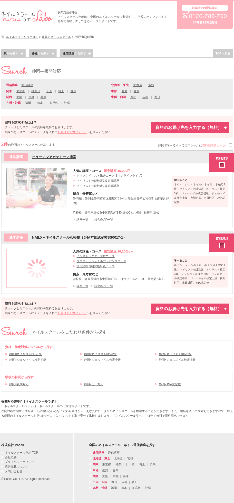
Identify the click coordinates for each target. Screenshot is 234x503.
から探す (13, 53)
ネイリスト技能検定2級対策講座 (98, 186)
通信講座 (27, 85)
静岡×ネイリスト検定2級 (100, 354)
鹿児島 (53, 103)
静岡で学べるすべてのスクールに (191, 145)
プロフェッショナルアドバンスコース (101, 261)
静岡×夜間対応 (19, 384)
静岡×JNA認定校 (170, 384)
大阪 (19, 97)
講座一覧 (82, 219)
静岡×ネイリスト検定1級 (25, 354)
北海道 (137, 85)
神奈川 (35, 91)
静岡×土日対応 (93, 384)
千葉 (49, 91)
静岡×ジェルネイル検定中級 (102, 359)
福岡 (28, 103)
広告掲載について (16, 466)
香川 (157, 97)
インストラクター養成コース (96, 256)
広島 (145, 97)
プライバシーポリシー (19, 462)
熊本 (40, 103)
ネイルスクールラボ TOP (21, 452)
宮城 (151, 85)
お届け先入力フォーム (72, 132)
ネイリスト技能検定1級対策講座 (98, 180)
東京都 (20, 91)
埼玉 (61, 91)
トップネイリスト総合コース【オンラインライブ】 (110, 175)
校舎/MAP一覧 (103, 219)
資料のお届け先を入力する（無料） (191, 127)
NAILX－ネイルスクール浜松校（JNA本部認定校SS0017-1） (79, 237)
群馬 (73, 91)
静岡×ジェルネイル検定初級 (27, 359)
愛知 (124, 91)
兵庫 (43, 97)
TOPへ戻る (223, 53)
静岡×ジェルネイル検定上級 (177, 359)
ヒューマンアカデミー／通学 (54, 157)
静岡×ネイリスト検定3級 (175, 354)
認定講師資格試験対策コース (96, 266)
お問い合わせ (13, 471)
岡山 (133, 97)
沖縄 (67, 103)
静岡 (136, 91)
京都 (31, 97)
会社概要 (11, 457)
